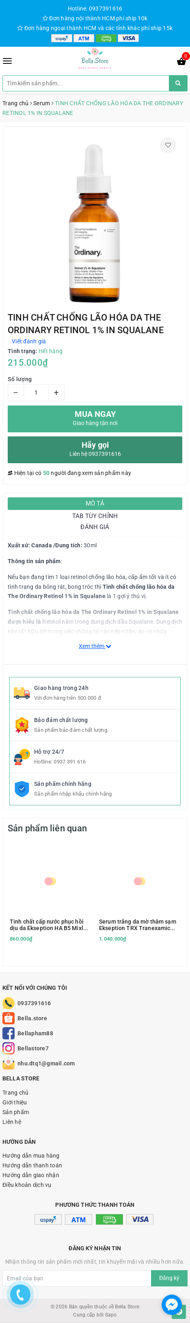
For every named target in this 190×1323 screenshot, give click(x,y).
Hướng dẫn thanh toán (32, 1165)
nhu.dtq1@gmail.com (46, 1063)
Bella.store (32, 1018)
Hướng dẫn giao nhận (30, 1175)
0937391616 (34, 1003)
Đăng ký (169, 1278)
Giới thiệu (14, 1102)
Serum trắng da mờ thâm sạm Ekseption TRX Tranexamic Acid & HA (137, 924)
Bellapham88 (35, 1033)
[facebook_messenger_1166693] (172, 1305)
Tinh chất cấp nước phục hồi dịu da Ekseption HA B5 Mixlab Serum (50, 924)
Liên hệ (11, 1122)
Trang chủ (15, 1092)
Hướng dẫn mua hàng (31, 1155)
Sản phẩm (15, 1112)
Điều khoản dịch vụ (27, 1185)
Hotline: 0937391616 (95, 8)
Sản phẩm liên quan (47, 828)
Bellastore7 (33, 1048)
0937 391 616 (70, 762)
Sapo (111, 1315)
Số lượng (20, 379)
